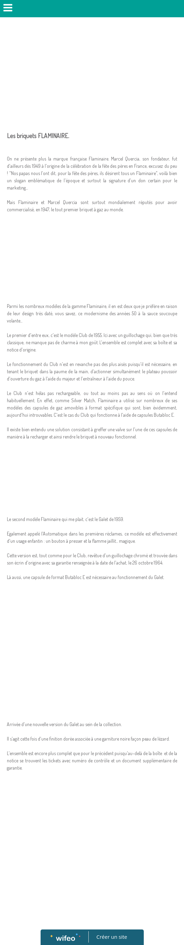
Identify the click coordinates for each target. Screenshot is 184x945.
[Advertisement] (92, 72)
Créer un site (111, 936)
